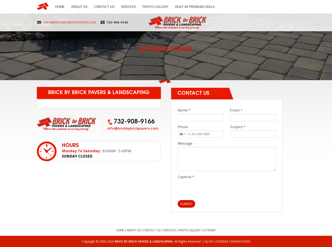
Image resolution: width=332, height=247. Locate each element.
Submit (186, 204)
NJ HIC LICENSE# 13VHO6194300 (227, 241)
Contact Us (104, 6)
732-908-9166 (117, 22)
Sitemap (209, 230)
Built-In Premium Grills (195, 6)
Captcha (186, 176)
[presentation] (210, 188)
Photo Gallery (155, 6)
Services (128, 6)
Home (60, 6)
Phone (183, 126)
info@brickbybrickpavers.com (69, 22)
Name (184, 110)
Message (185, 143)
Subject (237, 126)
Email (236, 110)
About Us (79, 6)
